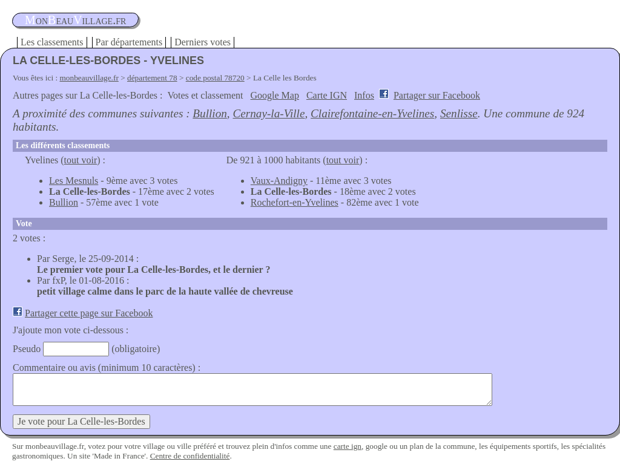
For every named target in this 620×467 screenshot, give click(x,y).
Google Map (275, 95)
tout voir (80, 160)
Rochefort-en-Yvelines (294, 202)
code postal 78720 (215, 77)
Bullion (210, 113)
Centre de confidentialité (190, 455)
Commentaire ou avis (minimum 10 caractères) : (106, 367)
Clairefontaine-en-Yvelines (372, 113)
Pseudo (27, 349)
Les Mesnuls (73, 180)
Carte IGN (326, 95)
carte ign (347, 446)
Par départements (129, 42)
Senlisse (459, 113)
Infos (364, 95)
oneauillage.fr (75, 20)
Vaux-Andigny (279, 180)
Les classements (52, 42)
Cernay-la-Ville (268, 113)
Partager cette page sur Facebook (89, 313)
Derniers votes (202, 42)
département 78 (152, 77)
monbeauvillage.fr (89, 77)
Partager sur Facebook (437, 95)
